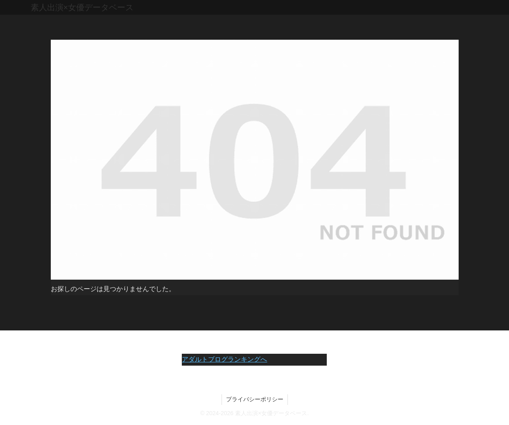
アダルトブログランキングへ (224, 359)
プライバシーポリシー (254, 399)
